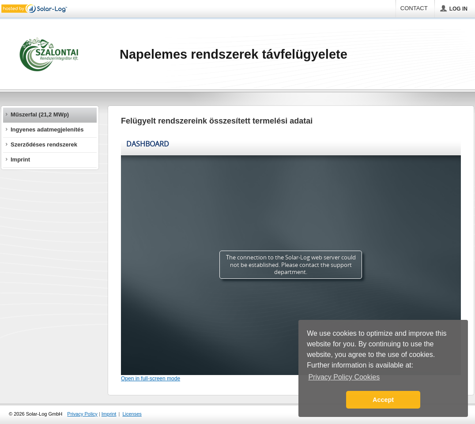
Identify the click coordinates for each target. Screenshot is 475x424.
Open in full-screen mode (150, 378)
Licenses (131, 413)
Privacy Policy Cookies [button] (344, 377)
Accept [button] (383, 399)
